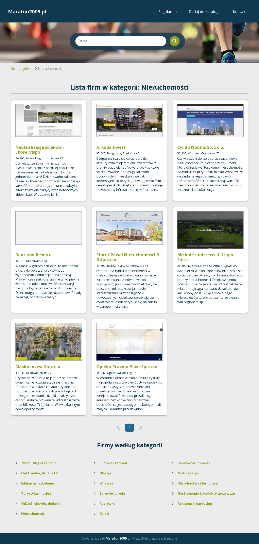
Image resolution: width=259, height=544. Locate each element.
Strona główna (22, 68)
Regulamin (167, 11)
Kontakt (240, 11)
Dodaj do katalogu (205, 11)
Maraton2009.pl (27, 11)
